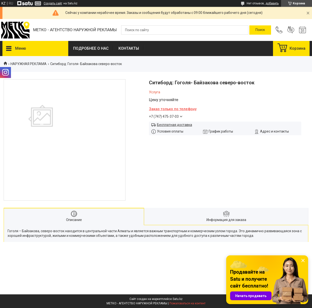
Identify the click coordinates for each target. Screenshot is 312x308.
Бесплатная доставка (174, 125)
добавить (272, 3)
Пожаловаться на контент (187, 303)
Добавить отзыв (290, 30)
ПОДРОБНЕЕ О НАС (91, 48)
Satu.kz (178, 299)
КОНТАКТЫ (128, 48)
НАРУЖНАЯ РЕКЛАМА (28, 64)
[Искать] (260, 30)
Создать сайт (53, 3)
